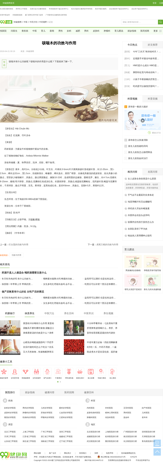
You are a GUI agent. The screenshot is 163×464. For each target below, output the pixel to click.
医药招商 (144, 31)
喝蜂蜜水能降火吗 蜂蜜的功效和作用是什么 (59, 279)
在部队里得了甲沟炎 (137, 208)
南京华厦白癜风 (100, 9)
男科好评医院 (28, 408)
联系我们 (82, 453)
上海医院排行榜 (111, 432)
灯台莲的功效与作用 (18, 244)
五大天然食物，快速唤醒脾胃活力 (38, 352)
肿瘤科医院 (91, 417)
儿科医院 (145, 413)
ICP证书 (133, 457)
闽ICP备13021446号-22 (94, 460)
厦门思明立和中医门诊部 (34, 15)
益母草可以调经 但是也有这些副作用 (101, 279)
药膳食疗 (10, 313)
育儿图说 (119, 31)
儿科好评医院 (46, 408)
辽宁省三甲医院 (66, 441)
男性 (60, 31)
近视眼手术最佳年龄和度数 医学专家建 (147, 58)
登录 (154, 3)
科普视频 (132, 98)
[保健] (127, 72)
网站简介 (67, 453)
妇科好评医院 (10, 408)
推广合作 (52, 453)
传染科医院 (110, 417)
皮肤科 (96, 31)
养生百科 (69, 313)
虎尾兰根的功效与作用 (107, 244)
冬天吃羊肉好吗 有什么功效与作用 (18, 279)
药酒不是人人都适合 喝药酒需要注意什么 (24, 272)
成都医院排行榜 (93, 436)
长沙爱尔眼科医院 (6, 9)
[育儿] (127, 65)
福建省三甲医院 (66, 436)
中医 (25, 22)
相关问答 (132, 151)
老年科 (145, 417)
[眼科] (127, 58)
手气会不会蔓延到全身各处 (141, 174)
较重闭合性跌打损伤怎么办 (141, 202)
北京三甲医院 (10, 432)
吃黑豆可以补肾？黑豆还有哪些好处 (101, 284)
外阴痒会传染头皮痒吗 (139, 195)
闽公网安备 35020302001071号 (113, 457)
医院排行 (10, 392)
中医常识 (89, 313)
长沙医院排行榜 (130, 441)
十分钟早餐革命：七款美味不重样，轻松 (102, 324)
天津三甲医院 (10, 436)
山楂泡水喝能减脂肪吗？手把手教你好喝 (38, 343)
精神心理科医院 (111, 413)
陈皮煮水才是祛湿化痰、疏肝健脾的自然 (102, 352)
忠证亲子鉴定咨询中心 (139, 9)
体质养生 (30, 313)
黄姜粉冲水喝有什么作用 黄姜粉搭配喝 (38, 324)
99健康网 (17, 22)
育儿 (43, 31)
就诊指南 (132, 31)
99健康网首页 (8, 3)
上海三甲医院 (28, 432)
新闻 (52, 31)
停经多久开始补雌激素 (139, 188)
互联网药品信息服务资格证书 (119, 460)
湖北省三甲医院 (29, 441)
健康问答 (49, 392)
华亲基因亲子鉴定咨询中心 (58, 9)
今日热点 (132, 44)
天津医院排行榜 (148, 436)
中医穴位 (49, 313)
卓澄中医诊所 (5, 15)
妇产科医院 (146, 408)
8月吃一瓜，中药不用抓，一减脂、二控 (101, 347)
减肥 (78, 31)
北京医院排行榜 (93, 432)
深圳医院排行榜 (148, 432)
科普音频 (153, 98)
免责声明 (109, 453)
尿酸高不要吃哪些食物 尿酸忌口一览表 (38, 328)
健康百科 (89, 392)
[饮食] (127, 86)
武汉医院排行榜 (93, 441)
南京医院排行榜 (130, 436)
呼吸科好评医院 (47, 417)
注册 (161, 3)
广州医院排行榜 (130, 432)
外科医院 (109, 408)
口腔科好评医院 (66, 417)
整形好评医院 (10, 417)
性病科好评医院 (29, 417)
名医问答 (153, 151)
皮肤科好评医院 (11, 413)
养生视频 (108, 313)
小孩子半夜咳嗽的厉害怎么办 (147, 79)
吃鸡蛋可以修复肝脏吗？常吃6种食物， (147, 86)
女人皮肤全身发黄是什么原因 (142, 158)
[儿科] (127, 79)
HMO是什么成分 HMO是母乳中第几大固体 (147, 65)
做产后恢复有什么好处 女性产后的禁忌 (23, 291)
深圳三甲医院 (65, 432)
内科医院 (90, 408)
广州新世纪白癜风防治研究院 (56, 15)
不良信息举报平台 (143, 460)
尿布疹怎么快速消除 (138, 120)
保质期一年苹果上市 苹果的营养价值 (18, 284)
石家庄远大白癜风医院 (38, 9)
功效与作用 (16, 255)
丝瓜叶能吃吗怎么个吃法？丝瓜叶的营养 (38, 347)
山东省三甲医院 (11, 441)
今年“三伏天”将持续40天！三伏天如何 (147, 51)
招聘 (96, 453)
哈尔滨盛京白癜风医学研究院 (81, 9)
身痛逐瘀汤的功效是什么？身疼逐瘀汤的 (38, 333)
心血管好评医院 (66, 413)
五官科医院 (128, 408)
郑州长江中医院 (21, 9)
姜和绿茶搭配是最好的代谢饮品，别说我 (101, 333)
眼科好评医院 (65, 408)
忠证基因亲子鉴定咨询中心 (119, 9)
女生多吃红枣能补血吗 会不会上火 (59, 284)
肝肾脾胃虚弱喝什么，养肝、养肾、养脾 (102, 328)
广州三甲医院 (46, 432)
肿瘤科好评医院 (29, 413)
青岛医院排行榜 (148, 441)
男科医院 (127, 413)
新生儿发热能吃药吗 (138, 126)
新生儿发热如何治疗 (138, 138)
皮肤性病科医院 (93, 413)
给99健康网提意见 (128, 453)
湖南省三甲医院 (47, 441)
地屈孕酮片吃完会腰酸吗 (140, 181)
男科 (86, 31)
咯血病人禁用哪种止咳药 (140, 215)
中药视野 (43, 22)
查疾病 (25, 31)
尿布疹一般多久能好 (138, 106)
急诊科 (126, 417)
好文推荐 (153, 44)
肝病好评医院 (46, 413)
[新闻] (127, 51)
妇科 (69, 31)
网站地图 (37, 453)
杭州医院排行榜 (111, 436)
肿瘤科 (107, 31)
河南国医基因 (17, 15)
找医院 (3, 31)
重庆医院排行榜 (111, 441)
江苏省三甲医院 (29, 436)
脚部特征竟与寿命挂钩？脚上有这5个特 (147, 72)
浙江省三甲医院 (47, 436)
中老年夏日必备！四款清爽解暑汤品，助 (102, 343)
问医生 (14, 31)
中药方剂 (33, 22)
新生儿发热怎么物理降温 (140, 132)
